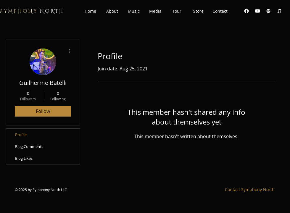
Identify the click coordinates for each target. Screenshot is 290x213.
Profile (21, 134)
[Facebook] (246, 11)
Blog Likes (24, 158)
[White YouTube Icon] (257, 11)
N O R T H (31, 11)
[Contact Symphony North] (250, 190)
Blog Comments (29, 146)
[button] (112, 11)
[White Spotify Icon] (268, 11)
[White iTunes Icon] (279, 11)
